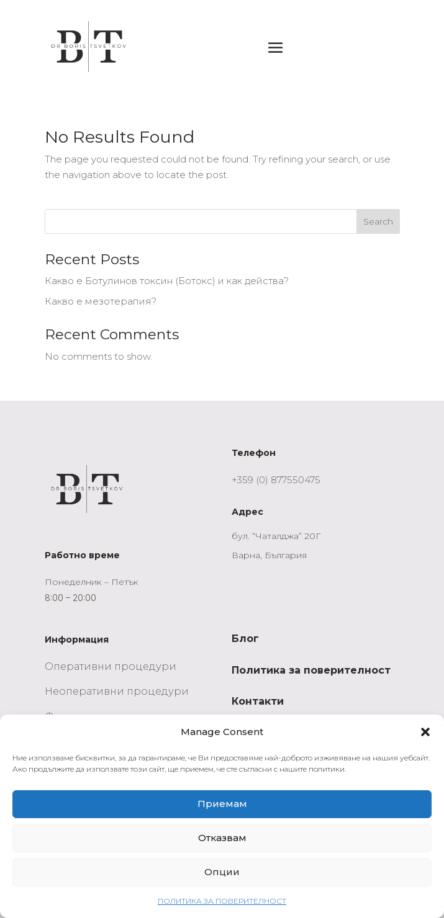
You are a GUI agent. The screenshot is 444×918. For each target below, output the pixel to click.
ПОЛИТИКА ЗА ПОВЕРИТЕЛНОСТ (222, 901)
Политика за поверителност (311, 670)
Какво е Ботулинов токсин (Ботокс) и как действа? (167, 281)
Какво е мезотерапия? (100, 301)
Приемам (222, 803)
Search (378, 221)
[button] (425, 732)
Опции (222, 872)
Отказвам (222, 838)
